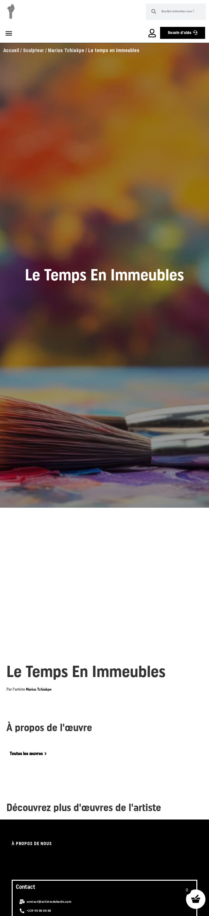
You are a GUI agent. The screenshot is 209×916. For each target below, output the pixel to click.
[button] (8, 33)
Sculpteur (33, 50)
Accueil (11, 50)
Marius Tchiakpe (66, 50)
